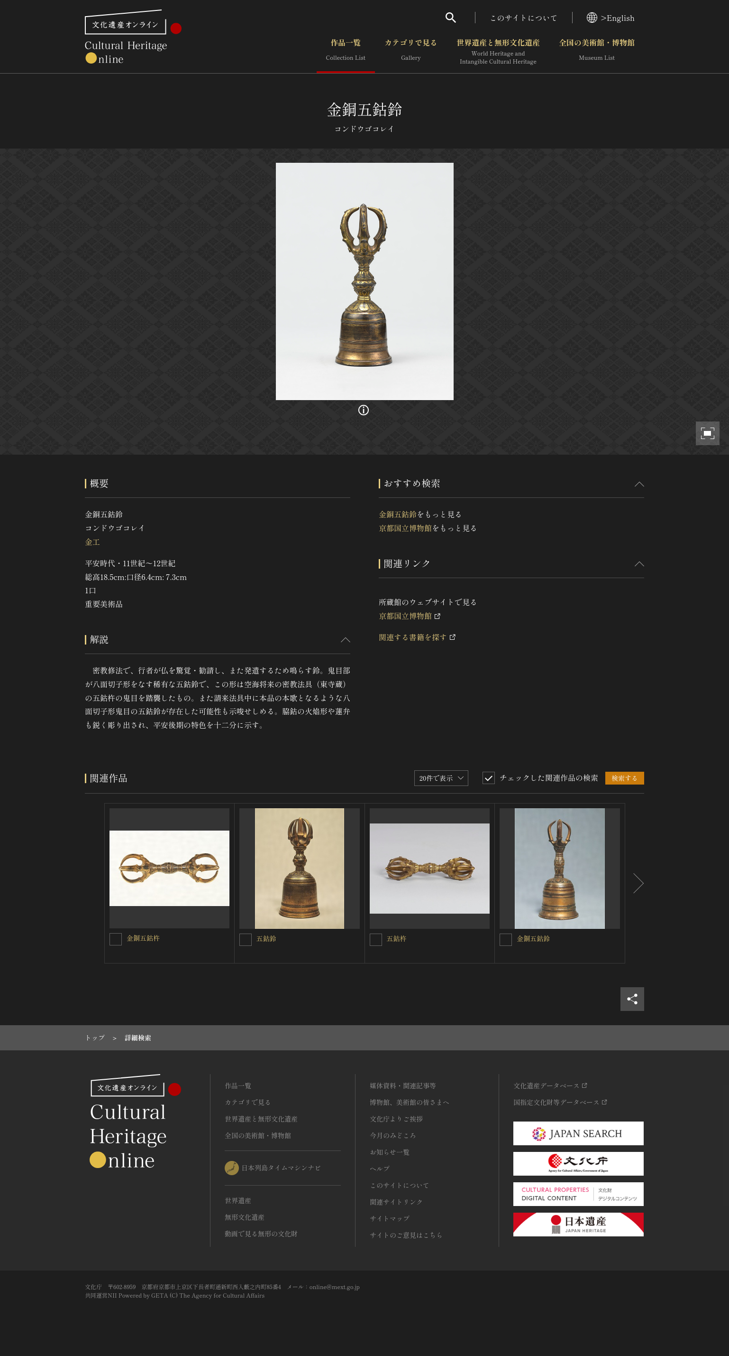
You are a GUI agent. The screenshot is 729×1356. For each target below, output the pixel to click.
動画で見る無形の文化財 (261, 1233)
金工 (92, 541)
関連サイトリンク (396, 1201)
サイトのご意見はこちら (406, 1235)
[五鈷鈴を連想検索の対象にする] (245, 940)
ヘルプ (380, 1168)
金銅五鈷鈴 (398, 514)
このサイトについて (524, 17)
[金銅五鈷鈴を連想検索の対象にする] (506, 940)
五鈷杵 (397, 938)
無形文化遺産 (244, 1217)
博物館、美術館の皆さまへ (409, 1102)
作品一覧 (345, 52)
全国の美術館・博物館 (597, 52)
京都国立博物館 (405, 527)
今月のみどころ (393, 1135)
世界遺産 (238, 1200)
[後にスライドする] (634, 883)
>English (611, 17)
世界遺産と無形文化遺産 (498, 52)
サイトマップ (390, 1218)
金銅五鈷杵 (143, 938)
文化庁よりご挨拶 (396, 1118)
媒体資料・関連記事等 (403, 1085)
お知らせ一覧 (390, 1152)
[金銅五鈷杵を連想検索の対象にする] (115, 939)
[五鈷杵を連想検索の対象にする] (376, 940)
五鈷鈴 (266, 938)
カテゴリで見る (410, 52)
